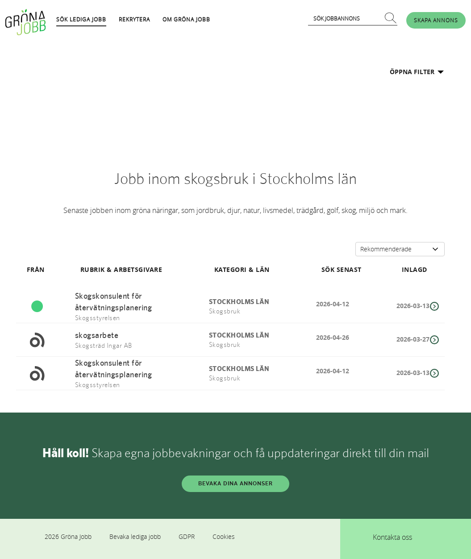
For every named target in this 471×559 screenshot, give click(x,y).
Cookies (224, 536)
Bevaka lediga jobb (135, 536)
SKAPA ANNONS (436, 20)
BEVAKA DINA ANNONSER (235, 483)
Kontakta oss (392, 537)
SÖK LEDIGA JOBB (81, 19)
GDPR (187, 536)
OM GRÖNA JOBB (186, 19)
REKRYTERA (134, 19)
